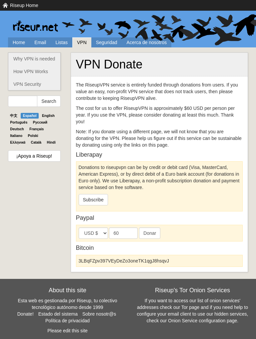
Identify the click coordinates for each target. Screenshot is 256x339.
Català (36, 142)
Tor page (190, 307)
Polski (33, 136)
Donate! (25, 314)
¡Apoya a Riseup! (34, 156)
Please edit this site (67, 330)
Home (19, 42)
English (48, 116)
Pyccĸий (40, 122)
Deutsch (17, 129)
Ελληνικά (17, 142)
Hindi (51, 142)
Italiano (16, 136)
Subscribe (93, 199)
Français (36, 129)
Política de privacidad (67, 320)
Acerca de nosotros (147, 42)
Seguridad (106, 42)
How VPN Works (30, 71)
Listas (61, 42)
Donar (149, 233)
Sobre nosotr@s (99, 314)
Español (30, 116)
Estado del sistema (58, 314)
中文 (13, 116)
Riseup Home (24, 5)
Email (40, 42)
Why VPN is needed (34, 58)
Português (18, 122)
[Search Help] (22, 101)
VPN (82, 42)
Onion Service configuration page (202, 320)
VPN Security (27, 84)
